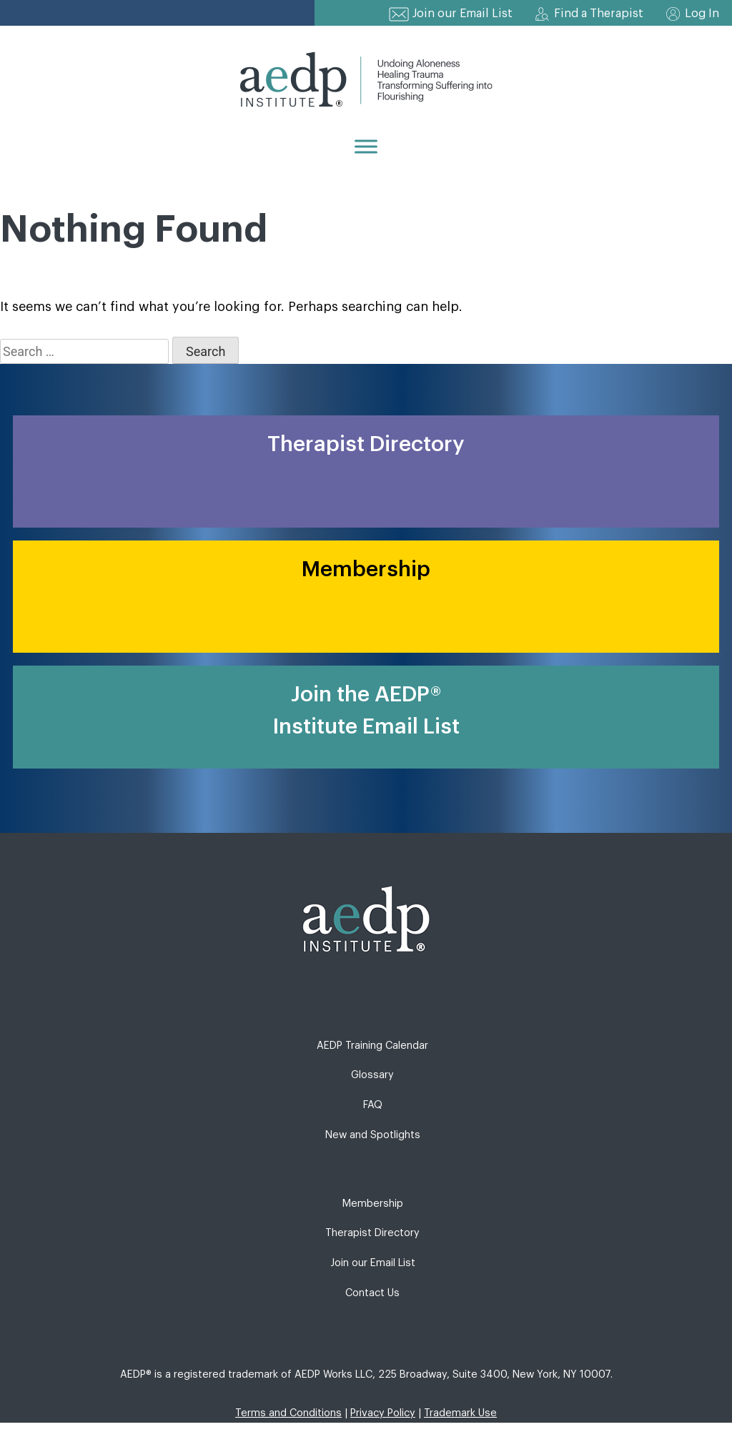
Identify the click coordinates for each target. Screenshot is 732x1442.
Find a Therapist (598, 13)
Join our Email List (462, 13)
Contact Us (372, 1293)
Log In (702, 13)
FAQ (372, 1105)
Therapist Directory (372, 1233)
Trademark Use (460, 1413)
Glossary (372, 1075)
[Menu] (366, 146)
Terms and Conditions (288, 1413)
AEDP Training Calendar (372, 1045)
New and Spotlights (372, 1135)
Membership (372, 1203)
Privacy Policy (382, 1413)
